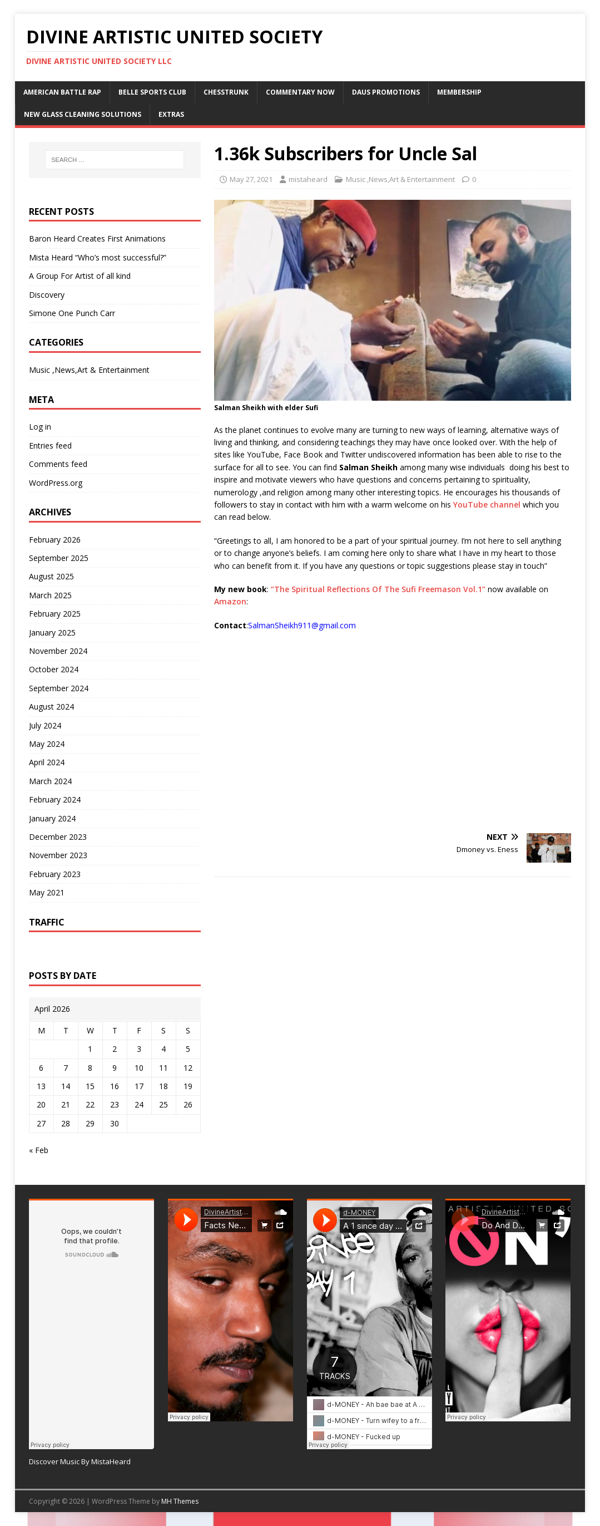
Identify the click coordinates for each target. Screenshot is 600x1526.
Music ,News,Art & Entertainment (400, 179)
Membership (459, 92)
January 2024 (52, 818)
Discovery (47, 294)
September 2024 (58, 688)
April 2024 (47, 762)
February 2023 (55, 874)
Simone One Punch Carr (72, 313)
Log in (40, 426)
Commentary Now (300, 92)
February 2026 (55, 539)
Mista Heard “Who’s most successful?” (97, 257)
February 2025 (55, 613)
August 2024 (51, 706)
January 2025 (52, 632)
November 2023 (58, 855)
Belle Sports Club (152, 92)
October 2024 (53, 669)
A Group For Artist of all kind (80, 275)
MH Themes (180, 1501)
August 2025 (51, 576)
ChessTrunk (226, 92)
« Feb (38, 1150)
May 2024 (47, 744)
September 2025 (58, 558)
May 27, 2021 (251, 179)
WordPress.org (55, 483)
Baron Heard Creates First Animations (97, 238)
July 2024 (45, 725)
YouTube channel (486, 504)
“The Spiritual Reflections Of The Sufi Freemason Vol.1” (377, 589)
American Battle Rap (62, 92)
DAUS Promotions (386, 92)
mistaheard (308, 179)
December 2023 (58, 836)
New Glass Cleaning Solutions (82, 114)
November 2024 (58, 651)
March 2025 (50, 595)
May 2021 (47, 892)
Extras (171, 114)
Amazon (230, 601)
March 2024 (50, 781)
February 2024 (55, 799)
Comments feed (58, 464)
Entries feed (50, 445)
